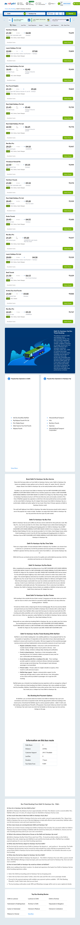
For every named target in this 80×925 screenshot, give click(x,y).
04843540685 (67, 3)
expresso (52, 426)
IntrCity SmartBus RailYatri (21, 418)
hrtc (50, 420)
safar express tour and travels (22, 426)
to (12, 899)
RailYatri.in (58, 829)
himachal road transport (56, 418)
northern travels (54, 423)
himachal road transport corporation (56, 429)
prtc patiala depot (18, 423)
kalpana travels (17, 428)
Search (71, 13)
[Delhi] (14, 13)
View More (31, 914)
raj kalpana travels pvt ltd (21, 420)
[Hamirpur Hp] (35, 13)
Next (73, 20)
